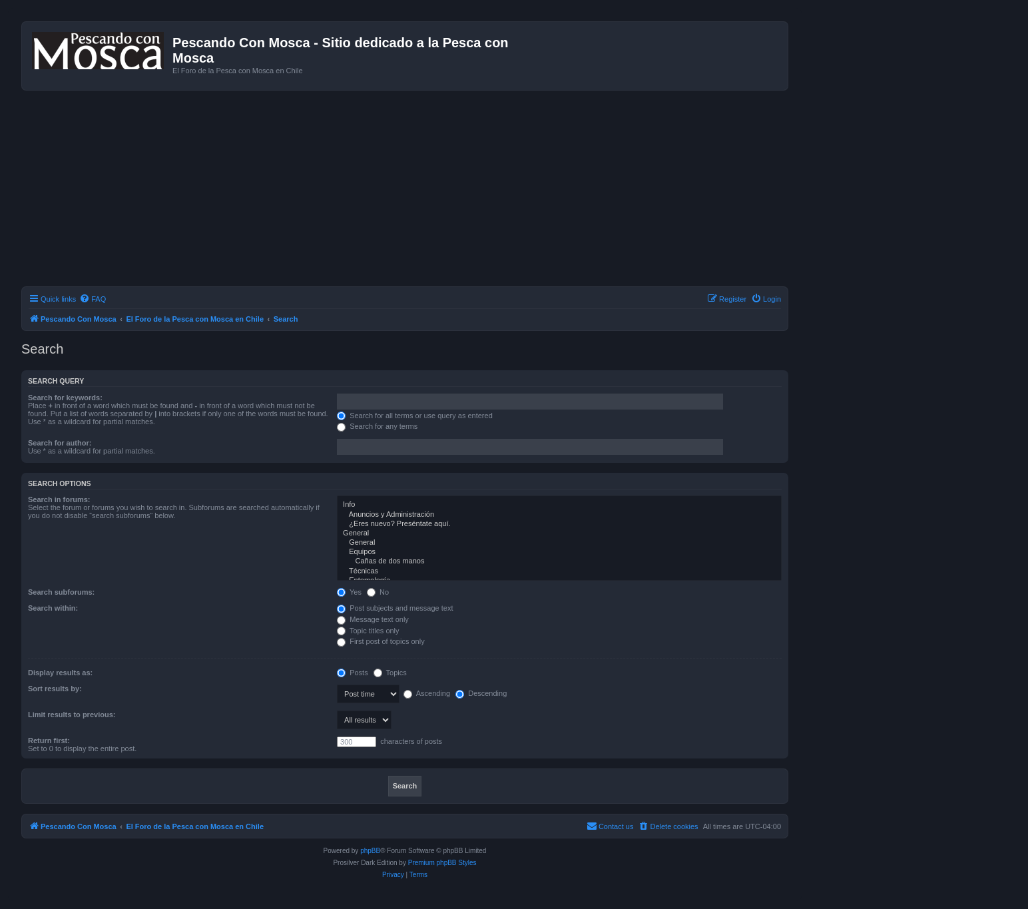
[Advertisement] (420, 190)
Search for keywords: (65, 398)
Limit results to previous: (71, 715)
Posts (352, 673)
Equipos (559, 552)
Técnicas (559, 571)
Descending (481, 693)
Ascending (426, 693)
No (378, 592)
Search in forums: (59, 499)
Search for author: (59, 443)
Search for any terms (377, 426)
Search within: (53, 608)
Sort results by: (55, 689)
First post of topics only (381, 641)
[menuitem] (92, 299)
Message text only (373, 619)
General (559, 533)
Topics (390, 673)
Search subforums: (61, 592)
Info (559, 504)
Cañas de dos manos (559, 561)
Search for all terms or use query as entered (415, 416)
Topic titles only (368, 631)
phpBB (370, 850)
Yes (349, 592)
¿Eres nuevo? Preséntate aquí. (559, 524)
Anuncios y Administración (559, 514)
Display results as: (60, 673)
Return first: (49, 741)
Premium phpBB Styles (442, 862)
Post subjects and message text (395, 608)
